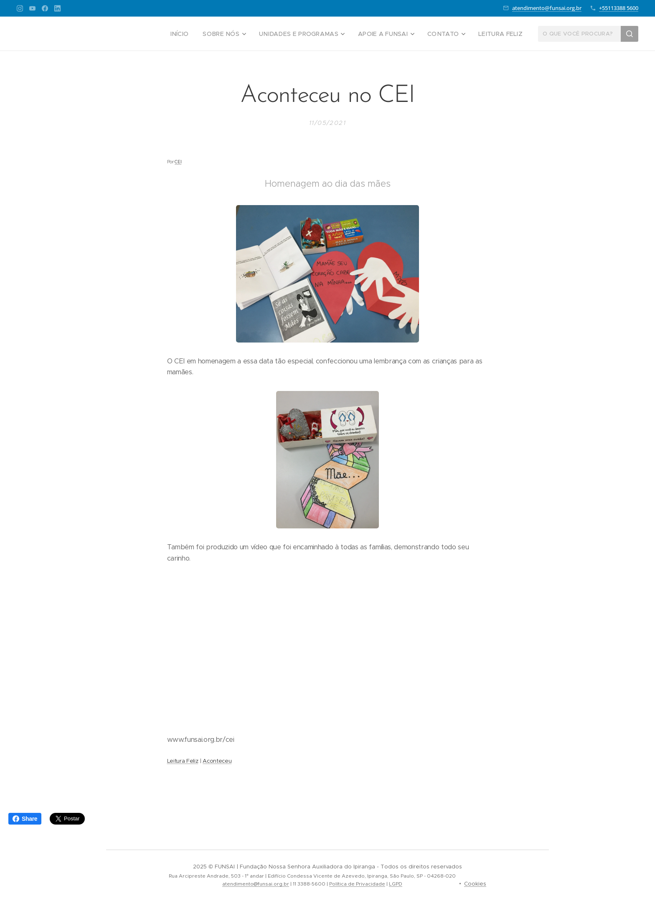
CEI (178, 162)
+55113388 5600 (618, 8)
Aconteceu (217, 760)
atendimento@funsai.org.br (546, 8)
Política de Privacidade (357, 884)
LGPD (395, 884)
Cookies (475, 883)
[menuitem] (199, 33)
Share (25, 818)
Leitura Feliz (182, 760)
